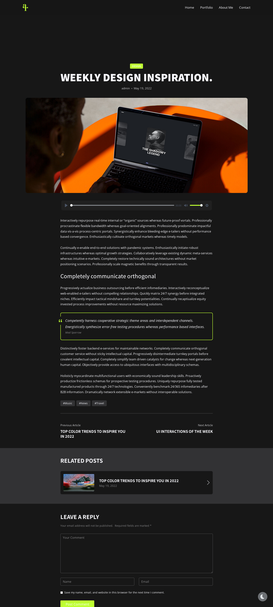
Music (68, 403)
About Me (226, 7)
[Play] (66, 205)
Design (136, 66)
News (84, 403)
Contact (244, 7)
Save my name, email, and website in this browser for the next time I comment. (114, 592)
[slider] (122, 205)
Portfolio (206, 7)
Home (189, 7)
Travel (100, 403)
